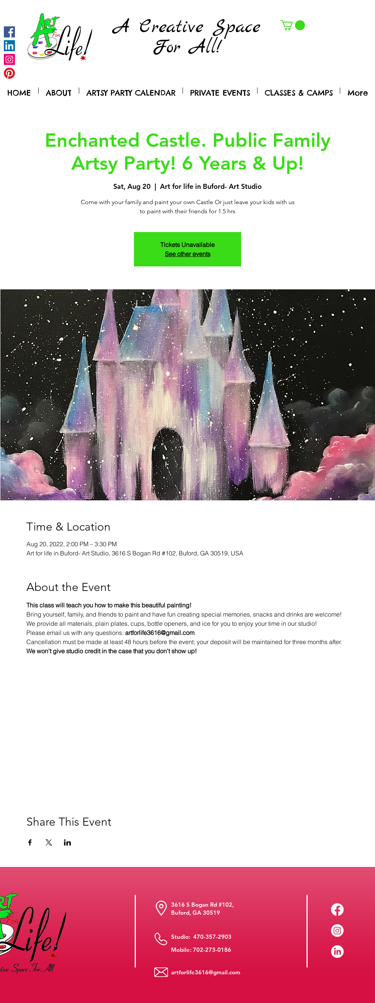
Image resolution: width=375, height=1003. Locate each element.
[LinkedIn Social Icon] (9, 45)
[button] (292, 25)
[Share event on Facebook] (30, 842)
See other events (187, 254)
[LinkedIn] (337, 951)
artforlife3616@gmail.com (205, 972)
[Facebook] (9, 31)
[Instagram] (9, 59)
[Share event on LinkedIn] (67, 842)
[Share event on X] (48, 842)
